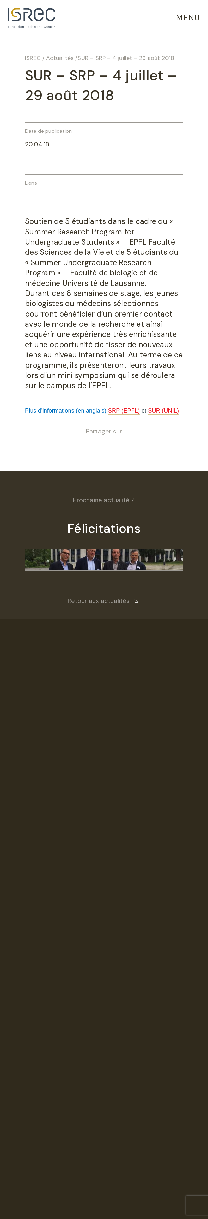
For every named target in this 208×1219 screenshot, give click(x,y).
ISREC (33, 58)
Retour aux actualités (99, 601)
